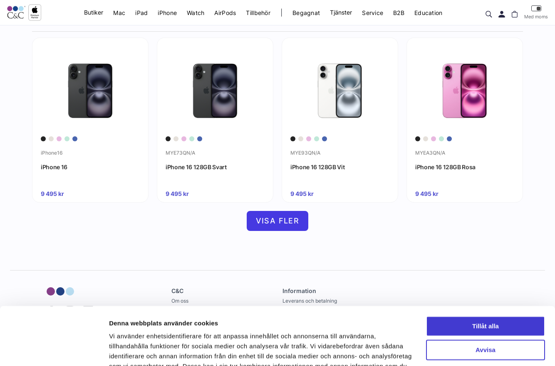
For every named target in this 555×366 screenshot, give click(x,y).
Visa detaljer (127, 349)
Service (372, 12)
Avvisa (486, 299)
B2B (398, 12)
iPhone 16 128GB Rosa (445, 166)
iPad (141, 12)
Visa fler (278, 220)
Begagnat (306, 12)
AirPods (225, 12)
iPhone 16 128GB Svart (196, 166)
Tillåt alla (485, 276)
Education (428, 12)
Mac (119, 12)
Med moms (536, 12)
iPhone (167, 12)
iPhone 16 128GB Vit (317, 166)
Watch (195, 12)
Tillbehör (258, 12)
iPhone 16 (54, 166)
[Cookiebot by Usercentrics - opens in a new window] (53, 349)
